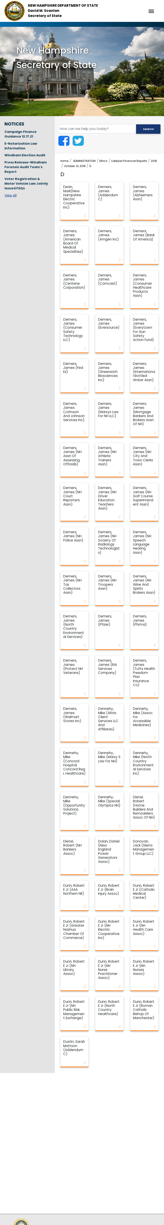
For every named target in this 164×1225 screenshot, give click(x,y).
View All (10, 195)
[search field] (109, 129)
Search (148, 129)
